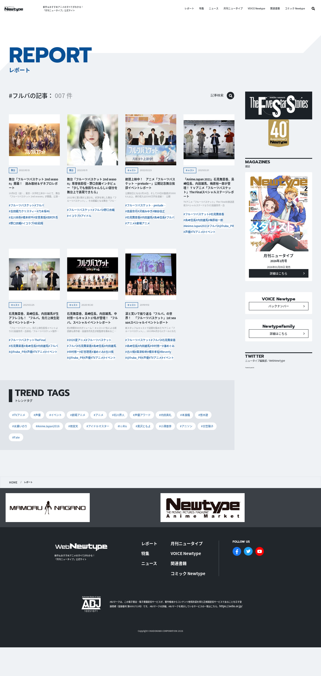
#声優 (224, 236)
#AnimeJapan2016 (70, 462)
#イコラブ (33, 234)
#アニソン (19, 473)
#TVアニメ (191, 243)
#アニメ (132, 234)
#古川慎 (91, 379)
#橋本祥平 (33, 221)
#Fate (61, 473)
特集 (197, 8)
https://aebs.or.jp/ (228, 629)
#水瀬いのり (40, 462)
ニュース (210, 8)
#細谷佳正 (133, 221)
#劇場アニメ (149, 234)
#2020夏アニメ (77, 353)
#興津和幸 (165, 373)
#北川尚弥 (16, 221)
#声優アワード (150, 450)
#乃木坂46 (46, 215)
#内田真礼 (176, 450)
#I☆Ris (149, 462)
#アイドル (75, 226)
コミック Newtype (291, 8)
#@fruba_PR (207, 236)
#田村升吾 (33, 228)
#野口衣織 (16, 234)
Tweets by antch (252, 390)
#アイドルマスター (123, 462)
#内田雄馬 (133, 228)
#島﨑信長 (150, 228)
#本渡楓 (197, 450)
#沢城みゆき (151, 215)
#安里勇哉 (16, 228)
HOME (12, 518)
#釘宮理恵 (92, 373)
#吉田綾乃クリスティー (22, 215)
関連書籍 (271, 8)
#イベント (209, 243)
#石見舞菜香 (151, 221)
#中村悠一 (75, 373)
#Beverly (149, 379)
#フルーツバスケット (21, 208)
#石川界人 (125, 450)
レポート (185, 8)
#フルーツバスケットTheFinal (26, 353)
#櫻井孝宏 (133, 379)
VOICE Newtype (252, 8)
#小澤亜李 (195, 462)
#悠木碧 (18, 462)
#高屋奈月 (133, 215)
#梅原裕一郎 (192, 230)
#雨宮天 (97, 462)
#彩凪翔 (49, 234)
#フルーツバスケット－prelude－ (144, 208)
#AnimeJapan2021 (215, 230)
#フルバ (43, 208)
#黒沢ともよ (171, 462)
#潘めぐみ (75, 379)
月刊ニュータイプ (229, 8)
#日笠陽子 (41, 473)
